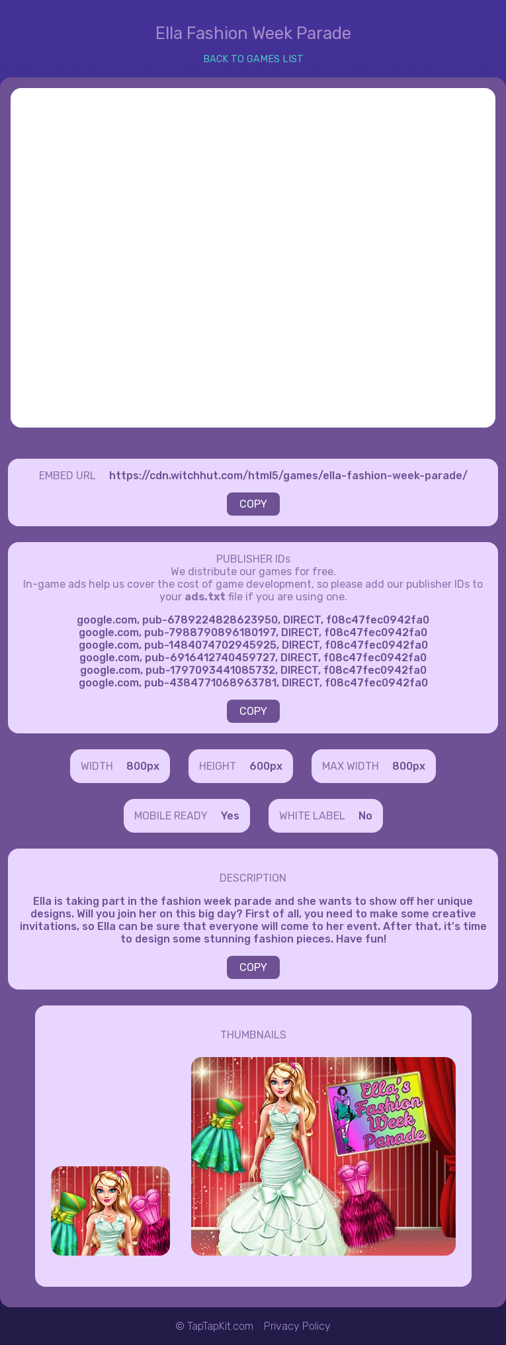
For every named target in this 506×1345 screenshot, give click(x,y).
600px (265, 766)
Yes (230, 816)
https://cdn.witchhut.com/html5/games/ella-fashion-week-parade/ (288, 475)
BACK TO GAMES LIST (253, 59)
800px (142, 766)
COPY (253, 504)
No (365, 816)
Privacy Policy (297, 1326)
